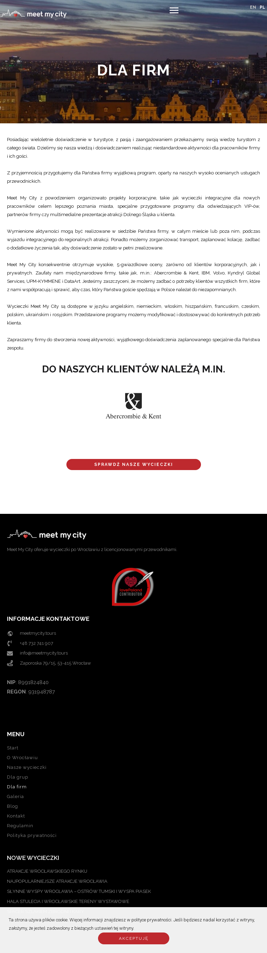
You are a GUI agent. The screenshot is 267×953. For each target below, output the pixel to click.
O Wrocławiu (22, 757)
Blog (12, 806)
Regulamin (20, 825)
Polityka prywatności (32, 835)
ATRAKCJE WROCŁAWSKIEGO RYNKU (47, 871)
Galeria (15, 796)
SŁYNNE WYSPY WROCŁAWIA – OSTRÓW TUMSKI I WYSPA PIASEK (79, 891)
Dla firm (17, 786)
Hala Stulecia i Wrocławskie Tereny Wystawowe (68, 901)
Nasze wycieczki (27, 767)
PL (262, 7)
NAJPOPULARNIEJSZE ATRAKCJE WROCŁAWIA (57, 881)
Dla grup (17, 777)
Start (12, 747)
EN (253, 7)
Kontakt (16, 816)
